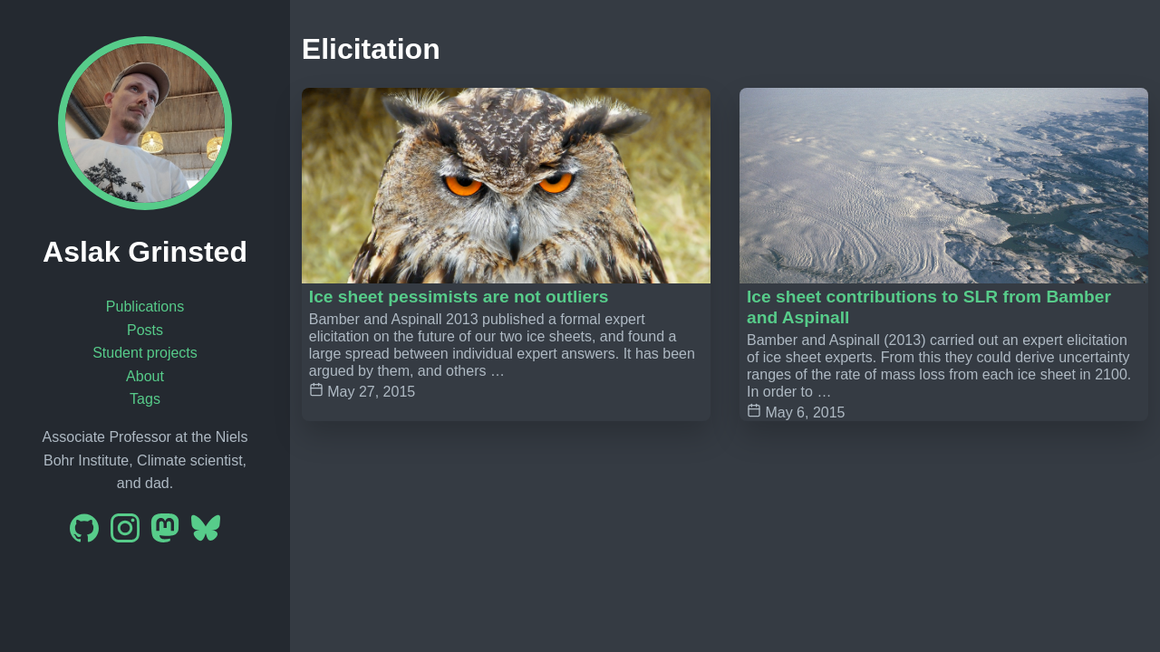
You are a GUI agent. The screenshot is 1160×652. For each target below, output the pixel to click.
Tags (145, 399)
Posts (145, 330)
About (145, 376)
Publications (145, 306)
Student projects (145, 352)
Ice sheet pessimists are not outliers (459, 296)
